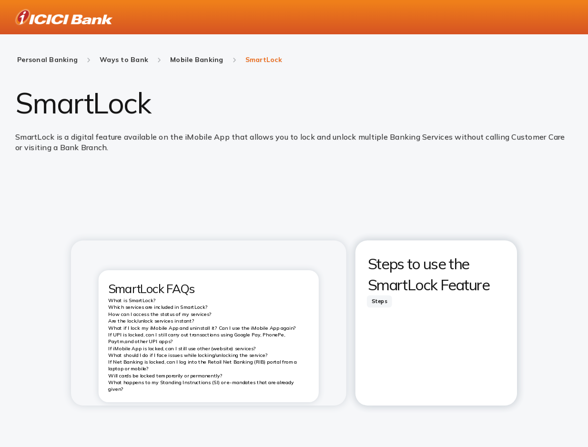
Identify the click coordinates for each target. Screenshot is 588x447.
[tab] (379, 301)
